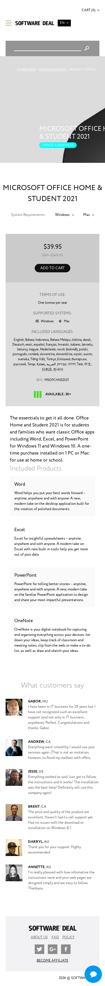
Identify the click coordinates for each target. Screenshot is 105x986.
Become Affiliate (52, 960)
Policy (68, 937)
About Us (39, 937)
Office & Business (52, 69)
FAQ (55, 937)
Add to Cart (52, 268)
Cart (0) (88, 10)
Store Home (26, 69)
